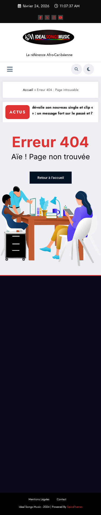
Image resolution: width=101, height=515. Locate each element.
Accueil (28, 89)
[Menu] (10, 69)
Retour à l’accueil (50, 178)
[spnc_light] (88, 69)
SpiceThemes (74, 507)
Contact (61, 499)
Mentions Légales (39, 499)
